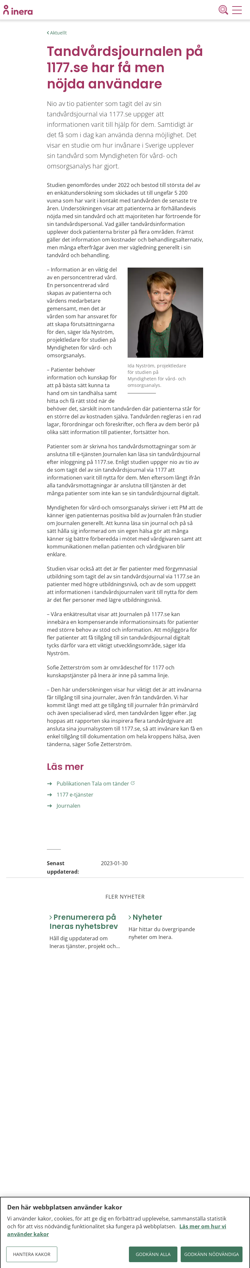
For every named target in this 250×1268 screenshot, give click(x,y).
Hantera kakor (31, 1256)
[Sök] (224, 10)
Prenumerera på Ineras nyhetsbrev (83, 922)
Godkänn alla (153, 1256)
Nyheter (147, 917)
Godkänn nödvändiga (211, 1256)
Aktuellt (58, 33)
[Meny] (237, 10)
